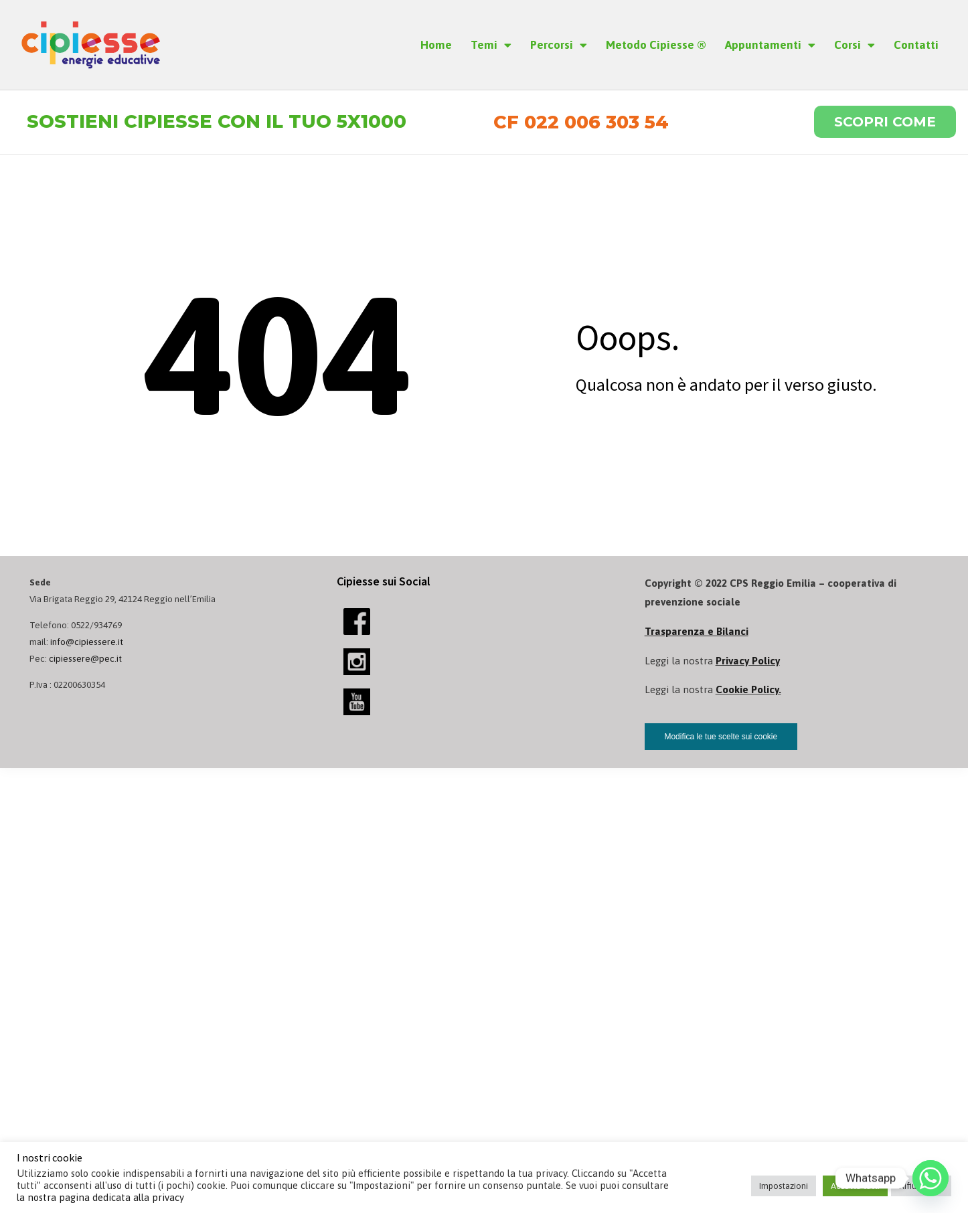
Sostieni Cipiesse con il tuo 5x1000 (216, 122)
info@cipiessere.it (86, 641)
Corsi (854, 45)
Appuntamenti (770, 45)
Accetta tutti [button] (855, 1186)
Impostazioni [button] (783, 1186)
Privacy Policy (748, 660)
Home (436, 45)
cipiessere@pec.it (85, 659)
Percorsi (558, 45)
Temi (491, 45)
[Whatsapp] (930, 1178)
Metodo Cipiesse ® (656, 45)
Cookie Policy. (748, 690)
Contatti (916, 45)
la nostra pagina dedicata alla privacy (100, 1197)
